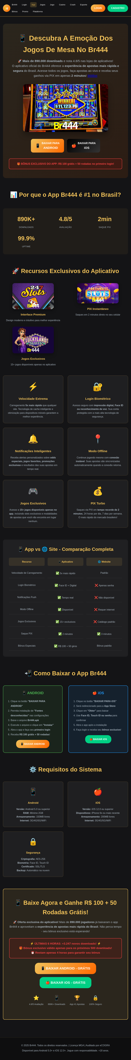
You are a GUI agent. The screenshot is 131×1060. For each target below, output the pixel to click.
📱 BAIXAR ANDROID (33, 744)
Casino (62, 5)
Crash (72, 5)
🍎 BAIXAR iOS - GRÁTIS (65, 982)
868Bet (92, 75)
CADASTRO (117, 8)
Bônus (15, 11)
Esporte (83, 5)
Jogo (52, 5)
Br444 (14, 5)
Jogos (42, 5)
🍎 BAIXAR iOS (98, 739)
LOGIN (98, 8)
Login (24, 5)
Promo (25, 11)
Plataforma (38, 11)
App (33, 5)
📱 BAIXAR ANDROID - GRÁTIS (65, 968)
